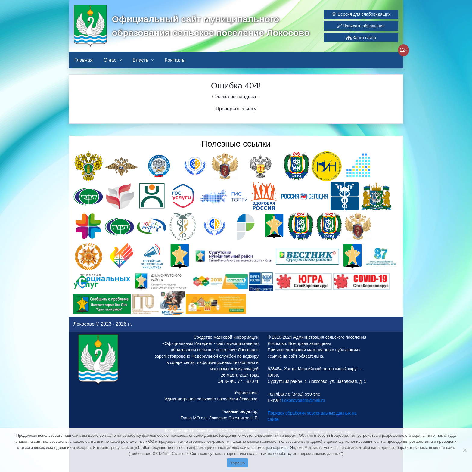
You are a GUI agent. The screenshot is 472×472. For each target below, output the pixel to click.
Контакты (175, 60)
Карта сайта (361, 37)
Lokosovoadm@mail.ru (303, 400)
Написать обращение (361, 25)
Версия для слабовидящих (361, 14)
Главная (83, 60)
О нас (110, 60)
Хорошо (237, 463)
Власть (141, 60)
